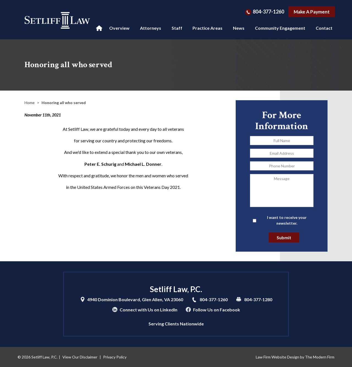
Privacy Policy (115, 357)
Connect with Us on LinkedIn (148, 309)
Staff (177, 28)
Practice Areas (207, 28)
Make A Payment (312, 12)
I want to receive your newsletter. (287, 220)
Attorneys (150, 28)
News (238, 28)
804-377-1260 (268, 12)
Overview (119, 28)
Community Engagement (280, 28)
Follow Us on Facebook (216, 309)
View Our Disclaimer (79, 357)
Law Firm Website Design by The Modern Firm (295, 357)
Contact (324, 28)
